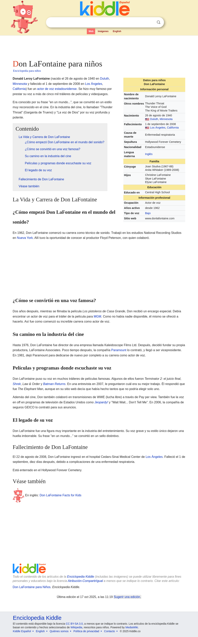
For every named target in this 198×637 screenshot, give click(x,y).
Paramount (118, 350)
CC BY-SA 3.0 (74, 623)
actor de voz (45, 88)
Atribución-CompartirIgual (85, 580)
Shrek (17, 384)
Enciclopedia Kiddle (80, 576)
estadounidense (66, 88)
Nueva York (25, 237)
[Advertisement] (99, 46)
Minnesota (166, 119)
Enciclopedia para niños (27, 70)
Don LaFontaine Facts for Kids (60, 495)
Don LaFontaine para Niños (32, 587)
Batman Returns (54, 384)
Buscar (158, 22)
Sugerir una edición (127, 597)
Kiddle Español (22, 631)
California (173, 127)
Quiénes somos (59, 631)
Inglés (148, 154)
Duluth (154, 119)
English (117, 31)
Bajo (148, 213)
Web (91, 31)
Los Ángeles (157, 127)
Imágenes (103, 31)
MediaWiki (131, 627)
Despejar (150, 22)
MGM (97, 316)
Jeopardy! (101, 402)
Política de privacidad (86, 631)
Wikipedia (76, 627)
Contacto (109, 631)
